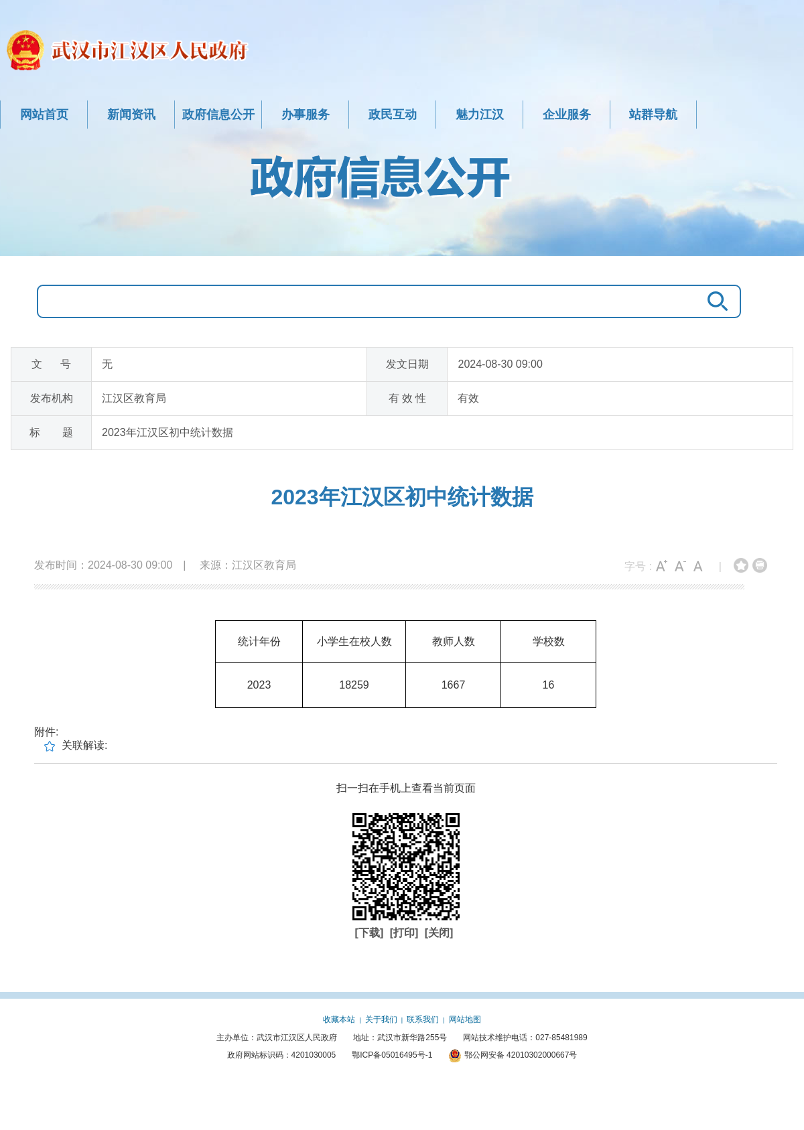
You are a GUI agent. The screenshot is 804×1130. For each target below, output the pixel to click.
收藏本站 (339, 1019)
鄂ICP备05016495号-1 (392, 1055)
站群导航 (653, 114)
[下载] (371, 932)
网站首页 (44, 114)
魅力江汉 (480, 114)
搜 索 (714, 301)
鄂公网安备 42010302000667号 (512, 1055)
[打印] (405, 932)
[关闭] (439, 932)
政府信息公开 (218, 114)
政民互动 (392, 114)
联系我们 (423, 1019)
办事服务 (305, 114)
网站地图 (465, 1019)
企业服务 (567, 114)
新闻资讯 (131, 114)
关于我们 (381, 1019)
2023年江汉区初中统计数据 (402, 497)
